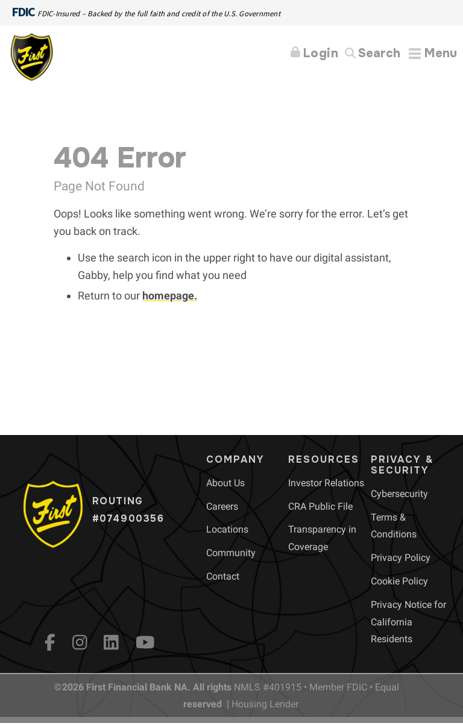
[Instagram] (80, 642)
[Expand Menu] (433, 53)
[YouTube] (145, 642)
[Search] (372, 54)
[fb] (50, 642)
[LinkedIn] (111, 642)
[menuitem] (225, 483)
